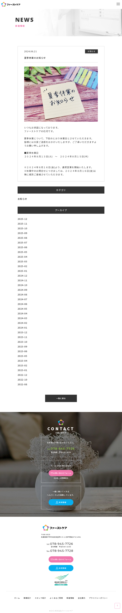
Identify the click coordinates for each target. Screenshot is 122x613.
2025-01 (22, 270)
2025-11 (22, 223)
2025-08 (22, 237)
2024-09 (22, 289)
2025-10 (22, 228)
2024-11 (22, 280)
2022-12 (22, 374)
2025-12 (22, 218)
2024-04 (22, 313)
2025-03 (22, 261)
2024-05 (22, 308)
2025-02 (22, 266)
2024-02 (22, 322)
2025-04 (22, 256)
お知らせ (22, 198)
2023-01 (22, 370)
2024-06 (22, 304)
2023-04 (22, 360)
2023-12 (22, 332)
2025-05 (22, 252)
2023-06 (22, 351)
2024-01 (22, 327)
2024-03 (22, 318)
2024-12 (22, 275)
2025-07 (22, 242)
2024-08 (22, 294)
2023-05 (22, 356)
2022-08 (22, 384)
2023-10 (22, 341)
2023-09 (22, 346)
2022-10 (22, 379)
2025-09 (22, 233)
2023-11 (22, 337)
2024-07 (22, 299)
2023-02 (22, 365)
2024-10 (22, 285)
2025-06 (22, 247)
